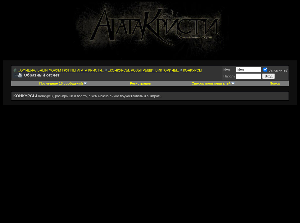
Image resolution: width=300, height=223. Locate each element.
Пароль (229, 76)
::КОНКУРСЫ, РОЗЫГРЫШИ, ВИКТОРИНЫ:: (143, 70)
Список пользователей (211, 83)
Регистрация (140, 83)
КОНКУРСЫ (192, 70)
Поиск (275, 83)
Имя (226, 70)
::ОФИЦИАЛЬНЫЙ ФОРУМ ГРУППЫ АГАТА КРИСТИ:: (61, 70)
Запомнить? (275, 70)
